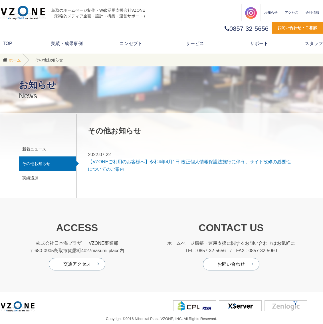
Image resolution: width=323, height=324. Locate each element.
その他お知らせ (36, 163)
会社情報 (312, 13)
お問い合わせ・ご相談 (297, 27)
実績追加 (30, 178)
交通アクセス (77, 264)
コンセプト (131, 43)
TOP (7, 43)
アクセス (291, 13)
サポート (259, 43)
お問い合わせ (231, 264)
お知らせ (271, 13)
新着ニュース (34, 149)
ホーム (15, 60)
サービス (195, 43)
